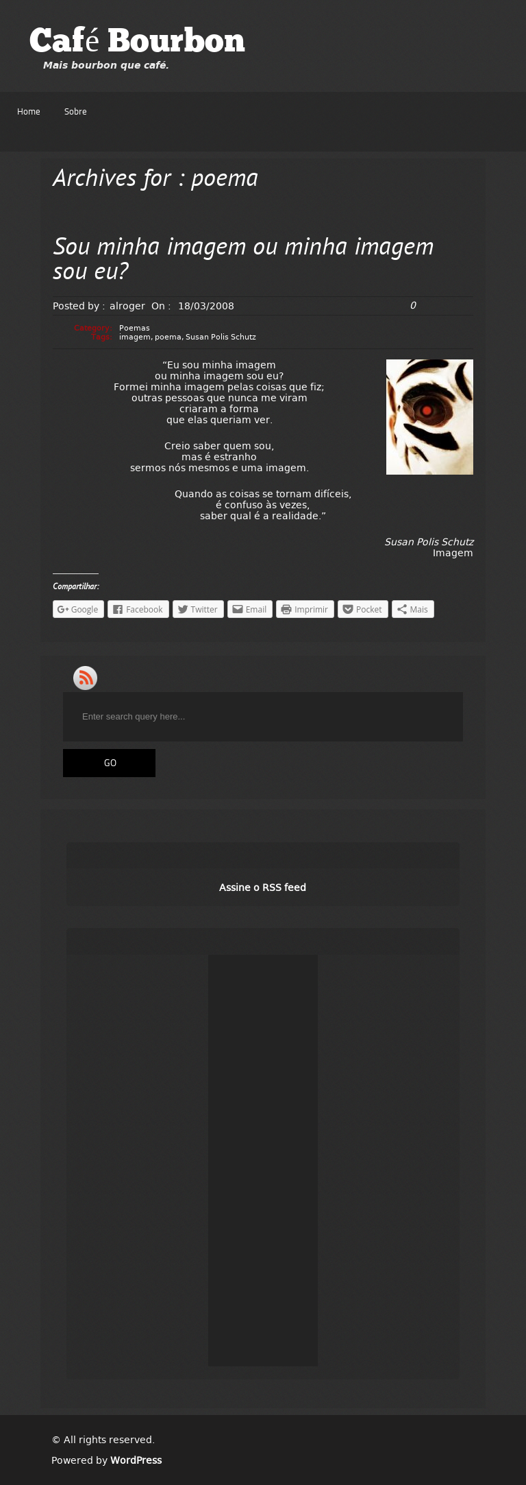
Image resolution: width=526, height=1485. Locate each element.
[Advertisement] (263, 1160)
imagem (135, 337)
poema (168, 337)
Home (28, 112)
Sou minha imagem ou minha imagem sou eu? (243, 261)
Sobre (75, 112)
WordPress (136, 1460)
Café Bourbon (137, 43)
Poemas (134, 328)
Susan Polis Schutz (221, 337)
